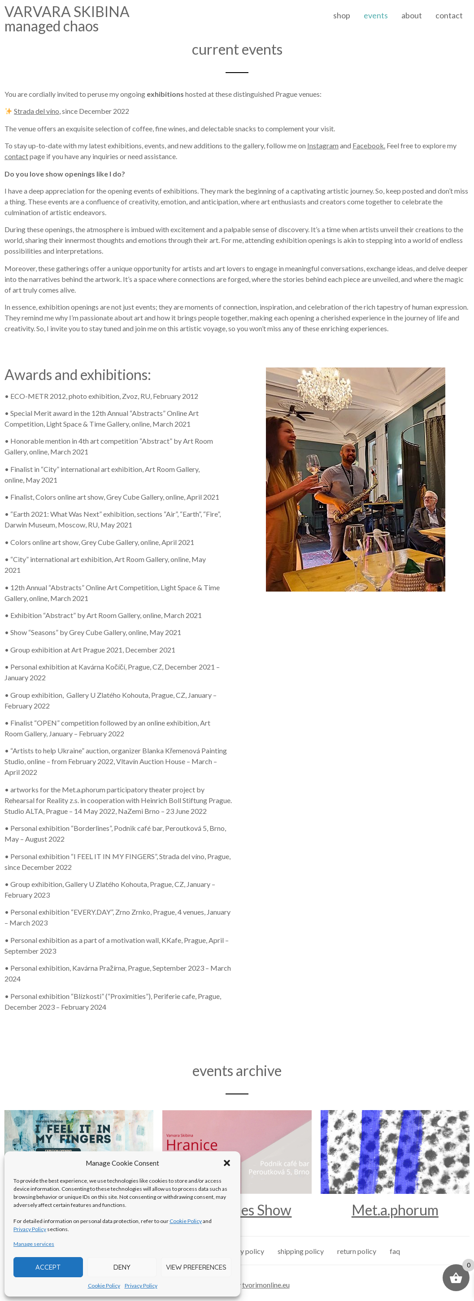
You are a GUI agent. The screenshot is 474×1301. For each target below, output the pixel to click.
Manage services (33, 1243)
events (376, 15)
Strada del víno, (37, 111)
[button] (226, 1162)
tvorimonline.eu (266, 1284)
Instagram (323, 145)
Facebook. (368, 145)
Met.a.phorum (395, 1210)
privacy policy (242, 1251)
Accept (48, 1267)
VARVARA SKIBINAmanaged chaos (67, 19)
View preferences (196, 1267)
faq (395, 1251)
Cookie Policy (186, 1221)
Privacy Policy (29, 1229)
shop (341, 15)
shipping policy (301, 1251)
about (411, 15)
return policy (356, 1251)
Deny (121, 1267)
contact (449, 15)
